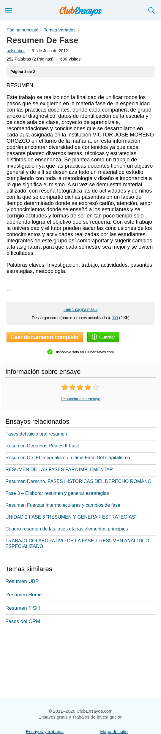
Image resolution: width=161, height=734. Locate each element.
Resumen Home (23, 595)
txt (115, 317)
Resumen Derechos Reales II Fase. (42, 445)
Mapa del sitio (114, 731)
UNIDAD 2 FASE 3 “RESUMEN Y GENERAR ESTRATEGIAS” (71, 516)
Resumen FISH (22, 608)
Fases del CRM (22, 621)
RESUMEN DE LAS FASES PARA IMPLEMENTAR (59, 469)
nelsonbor (16, 50)
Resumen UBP (22, 581)
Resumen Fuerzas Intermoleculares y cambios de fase (62, 505)
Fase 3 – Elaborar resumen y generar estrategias (57, 493)
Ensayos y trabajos (45, 731)
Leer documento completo (44, 337)
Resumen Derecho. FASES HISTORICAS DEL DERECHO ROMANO (78, 481)
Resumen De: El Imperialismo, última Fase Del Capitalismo (67, 457)
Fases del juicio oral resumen (36, 433)
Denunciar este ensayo (80, 399)
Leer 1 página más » (80, 309)
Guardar (103, 337)
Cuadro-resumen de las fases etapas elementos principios (66, 528)
